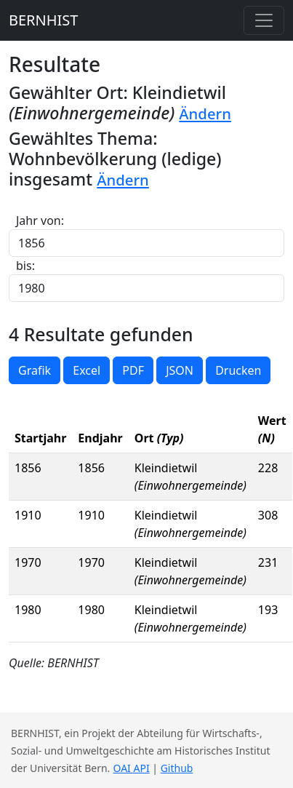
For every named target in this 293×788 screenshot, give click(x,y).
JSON (179, 370)
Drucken (238, 370)
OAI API (131, 768)
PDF (133, 370)
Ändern (205, 113)
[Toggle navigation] (264, 20)
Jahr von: (40, 220)
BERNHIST (43, 20)
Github (177, 768)
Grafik (34, 370)
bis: (25, 266)
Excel (86, 370)
